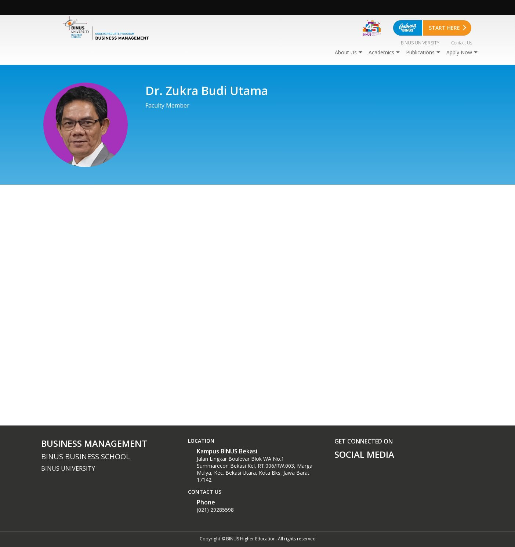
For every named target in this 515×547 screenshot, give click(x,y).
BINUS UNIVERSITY (420, 43)
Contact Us (461, 43)
